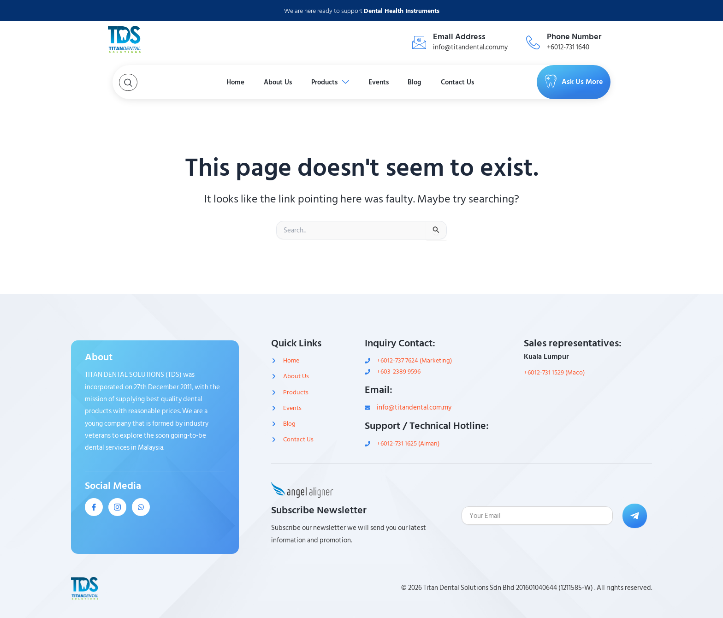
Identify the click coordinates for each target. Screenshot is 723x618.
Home (199, 82)
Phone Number (574, 36)
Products (324, 82)
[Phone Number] (533, 42)
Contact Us (496, 82)
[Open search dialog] (128, 82)
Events (388, 82)
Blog (438, 82)
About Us (256, 82)
